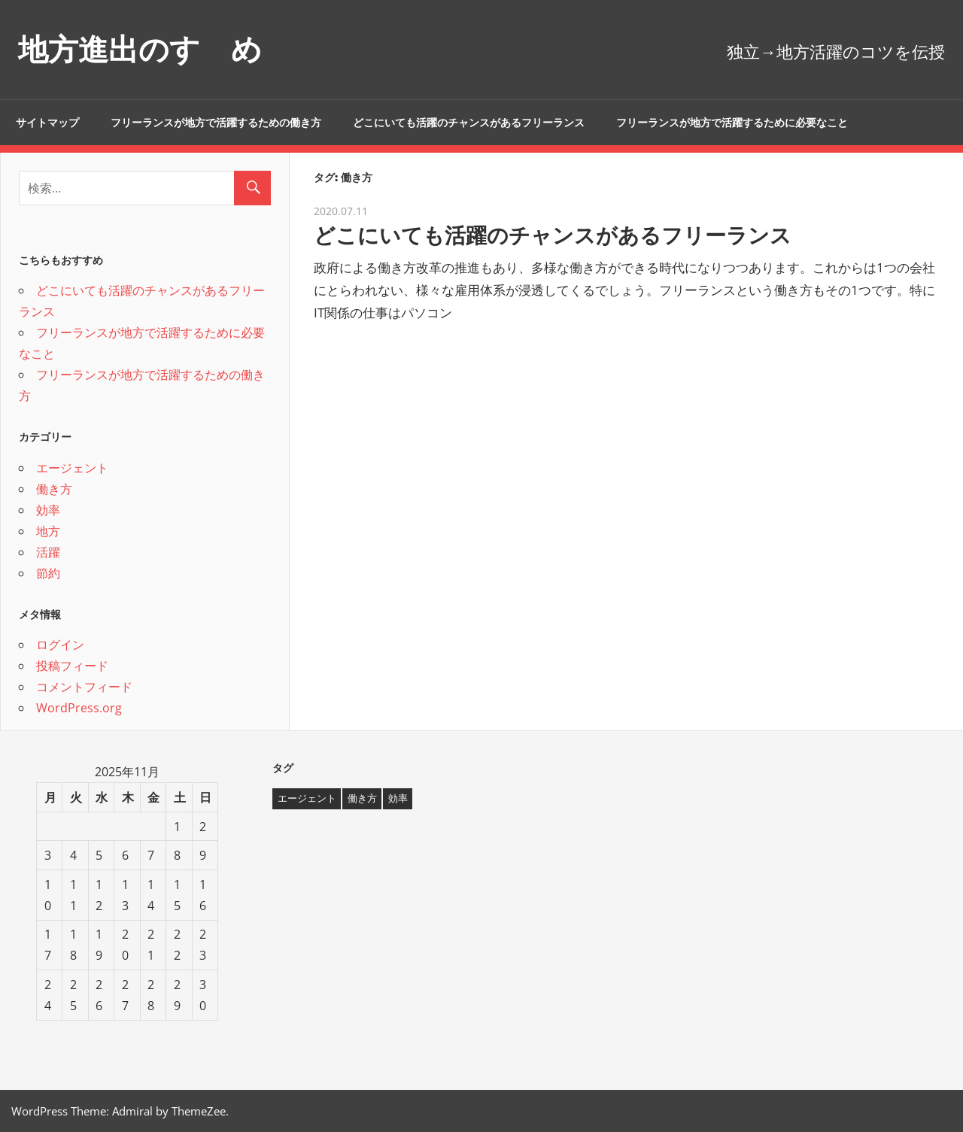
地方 (48, 531)
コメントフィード (84, 686)
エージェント (72, 468)
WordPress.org (79, 708)
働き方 (54, 489)
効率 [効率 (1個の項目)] (398, 798)
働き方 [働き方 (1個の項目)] (362, 798)
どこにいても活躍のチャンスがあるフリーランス (469, 122)
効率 (48, 510)
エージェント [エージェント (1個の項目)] (307, 798)
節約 (48, 573)
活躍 (48, 552)
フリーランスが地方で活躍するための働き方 (216, 122)
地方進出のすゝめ (140, 49)
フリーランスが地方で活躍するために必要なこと (732, 122)
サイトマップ (47, 122)
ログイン (60, 644)
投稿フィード (72, 665)
